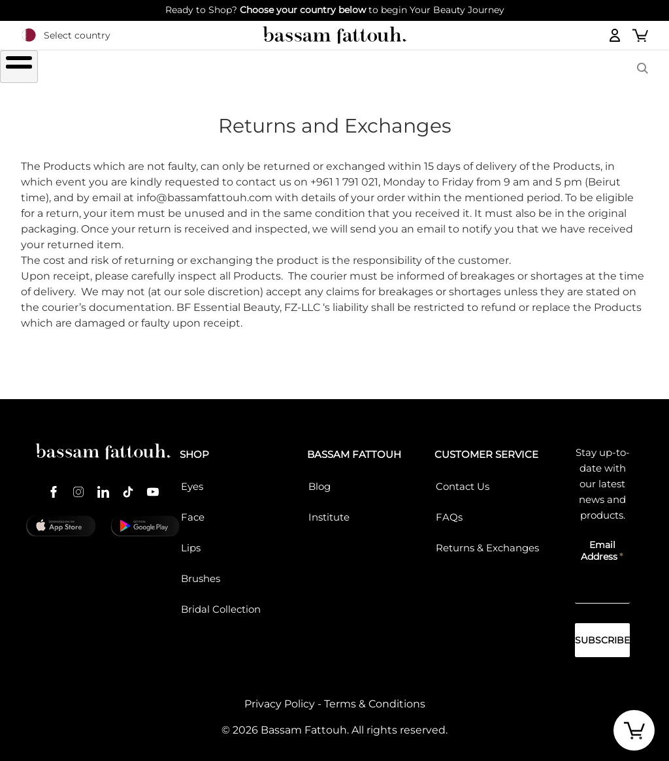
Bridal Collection (221, 602)
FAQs (449, 510)
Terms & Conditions (374, 696)
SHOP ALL (96, 67)
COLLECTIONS (466, 67)
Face (192, 510)
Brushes (366, 67)
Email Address (599, 543)
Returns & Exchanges (487, 540)
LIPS (224, 67)
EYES (160, 67)
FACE (288, 67)
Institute (329, 510)
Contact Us (462, 479)
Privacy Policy (279, 696)
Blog (319, 479)
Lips (191, 540)
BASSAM (563, 67)
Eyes (192, 479)
